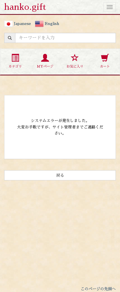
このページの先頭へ (98, 289)
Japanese (17, 24)
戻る (60, 175)
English (47, 24)
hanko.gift (25, 7)
